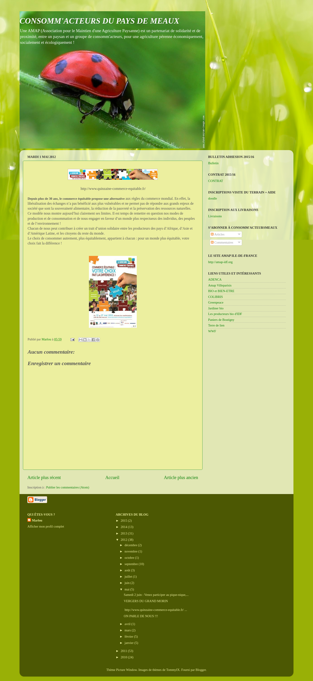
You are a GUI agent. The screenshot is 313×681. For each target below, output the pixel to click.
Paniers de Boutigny (221, 320)
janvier (129, 643)
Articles (217, 234)
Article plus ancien (181, 477)
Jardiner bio (215, 308)
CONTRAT (215, 181)
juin (127, 583)
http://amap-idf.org (220, 262)
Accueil (112, 477)
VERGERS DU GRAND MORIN (146, 601)
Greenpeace (215, 302)
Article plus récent (44, 477)
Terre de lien (216, 325)
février (129, 636)
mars (128, 630)
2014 (124, 527)
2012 (124, 539)
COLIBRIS (215, 297)
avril (128, 624)
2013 (124, 533)
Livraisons (215, 216)
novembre (131, 551)
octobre (130, 557)
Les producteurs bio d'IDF (225, 314)
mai (127, 589)
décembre (131, 545)
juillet (129, 576)
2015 (124, 520)
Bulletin (213, 163)
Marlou (37, 520)
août (128, 570)
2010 (124, 657)
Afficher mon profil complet (45, 526)
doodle (212, 198)
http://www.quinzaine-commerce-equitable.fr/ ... (155, 610)
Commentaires (222, 242)
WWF (212, 331)
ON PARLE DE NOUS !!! (141, 616)
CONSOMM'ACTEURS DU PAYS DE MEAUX (99, 20)
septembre (132, 564)
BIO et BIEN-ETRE (221, 291)
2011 (124, 651)
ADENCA (215, 279)
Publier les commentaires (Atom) (67, 487)
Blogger (201, 670)
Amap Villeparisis (219, 285)
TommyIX (173, 670)
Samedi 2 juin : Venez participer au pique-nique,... (156, 595)
